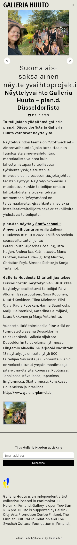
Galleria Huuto (26, 4)
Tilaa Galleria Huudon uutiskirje (38, 447)
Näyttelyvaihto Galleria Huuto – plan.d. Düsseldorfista (38, 100)
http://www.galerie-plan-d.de (27, 392)
